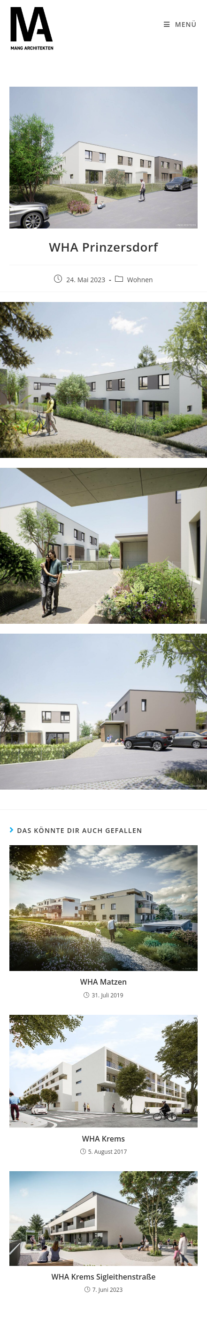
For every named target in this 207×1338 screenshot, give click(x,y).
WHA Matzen (103, 982)
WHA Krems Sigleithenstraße (104, 1277)
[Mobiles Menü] (180, 24)
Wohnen (140, 279)
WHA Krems (103, 1139)
